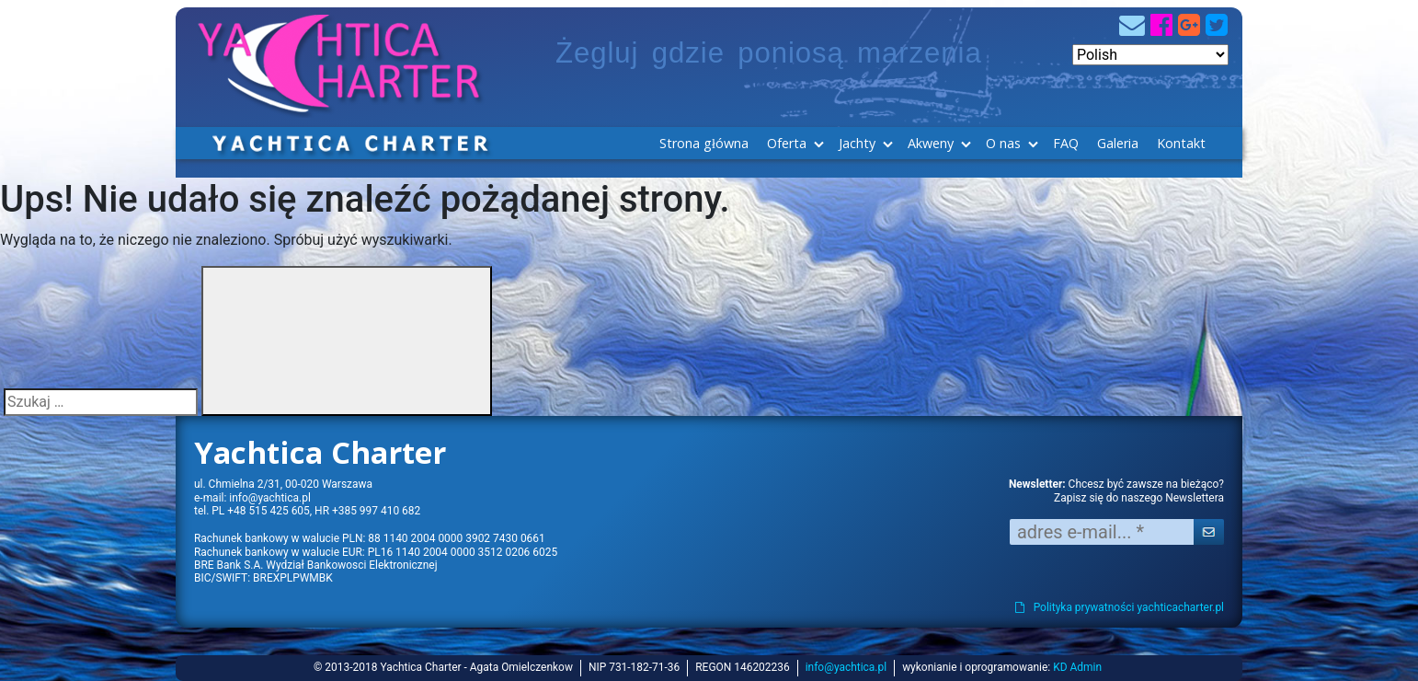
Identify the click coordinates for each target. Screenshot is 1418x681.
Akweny (931, 143)
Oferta (786, 143)
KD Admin (1077, 667)
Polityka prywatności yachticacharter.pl (1119, 607)
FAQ (1066, 143)
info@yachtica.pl (269, 497)
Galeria (1117, 143)
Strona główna (704, 143)
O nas (1003, 143)
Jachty (857, 143)
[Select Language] (1150, 54)
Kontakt (1181, 143)
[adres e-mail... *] (1102, 532)
